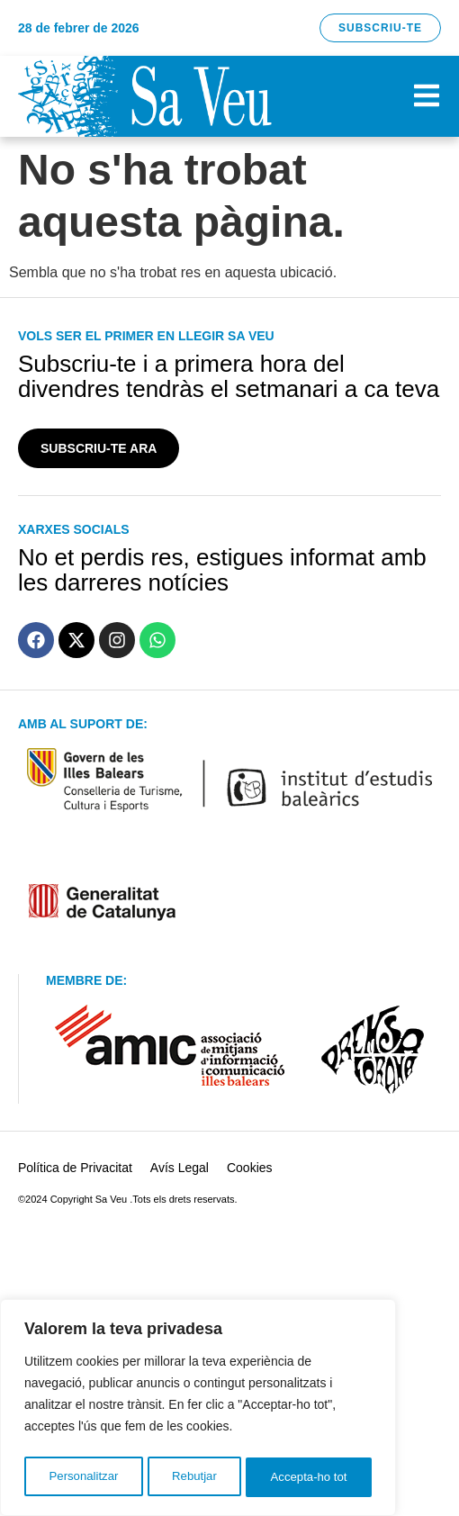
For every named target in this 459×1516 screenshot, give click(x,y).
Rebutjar (194, 1477)
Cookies (250, 1167)
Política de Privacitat (75, 1167)
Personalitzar (83, 1477)
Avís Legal (179, 1167)
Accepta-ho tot (309, 1477)
